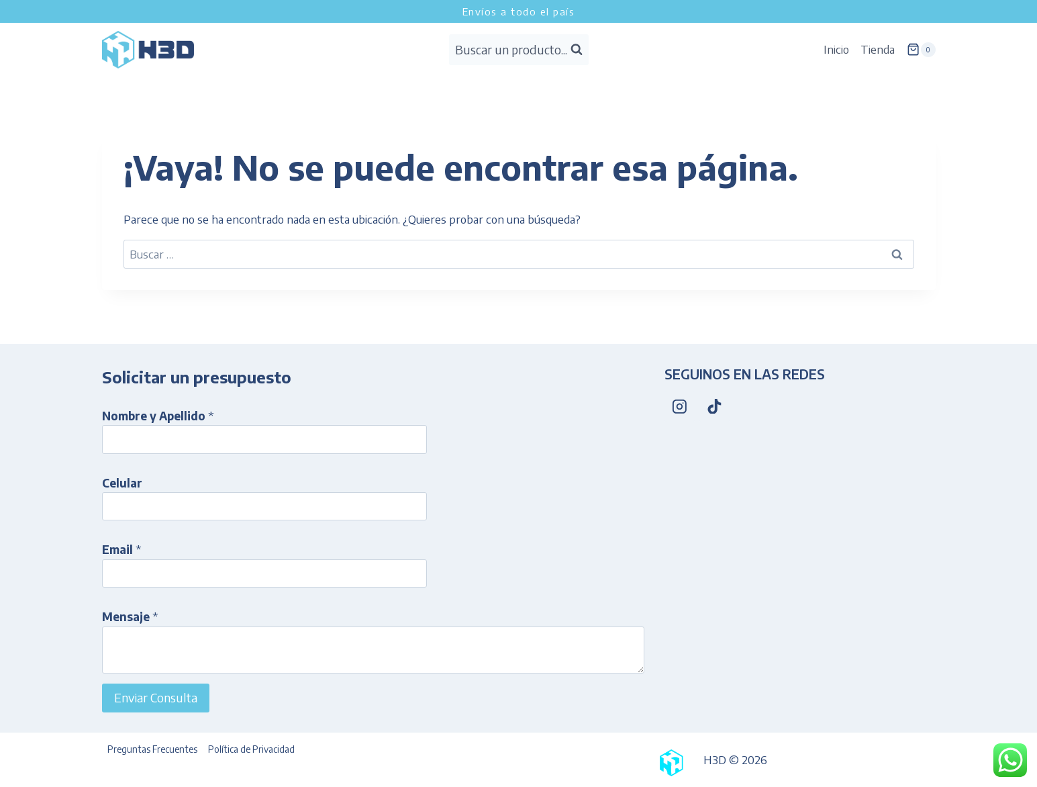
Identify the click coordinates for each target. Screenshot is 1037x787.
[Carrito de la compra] (921, 49)
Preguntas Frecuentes (152, 749)
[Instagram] (679, 406)
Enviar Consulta (155, 697)
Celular (122, 482)
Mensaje (130, 616)
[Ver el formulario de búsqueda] (519, 50)
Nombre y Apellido (158, 415)
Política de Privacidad (251, 749)
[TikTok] (714, 406)
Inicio (836, 49)
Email (122, 549)
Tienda (877, 49)
